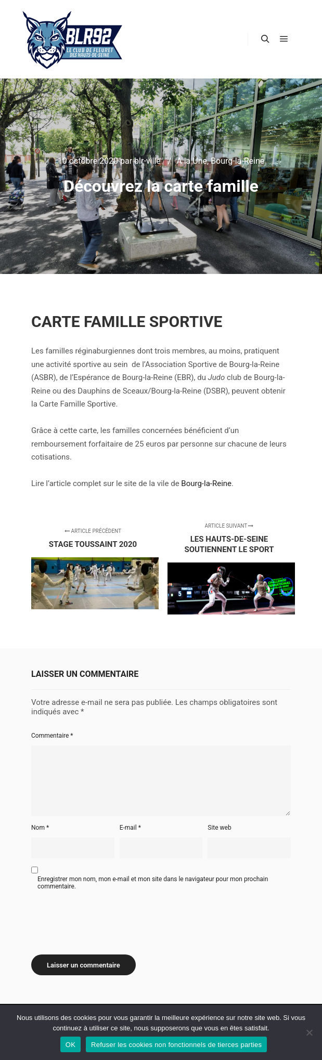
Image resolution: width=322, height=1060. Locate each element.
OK (70, 1045)
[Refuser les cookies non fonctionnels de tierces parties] (309, 1032)
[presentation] (110, 918)
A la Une (191, 161)
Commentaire (52, 735)
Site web (219, 827)
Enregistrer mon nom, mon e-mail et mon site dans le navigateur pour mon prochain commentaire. (152, 882)
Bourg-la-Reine (237, 161)
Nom (40, 827)
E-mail (130, 827)
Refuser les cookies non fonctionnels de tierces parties (176, 1045)
